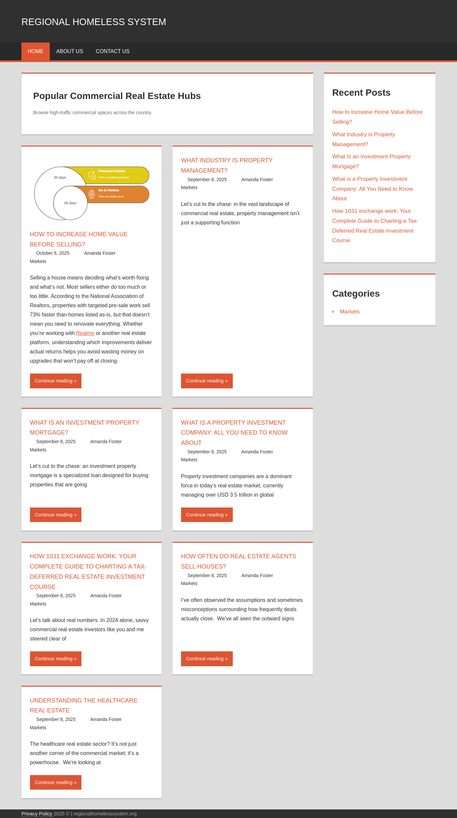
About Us (69, 51)
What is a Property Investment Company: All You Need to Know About (240, 432)
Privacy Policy (37, 813)
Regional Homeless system (112, 21)
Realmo (85, 333)
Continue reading (54, 380)
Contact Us (113, 51)
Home (36, 51)
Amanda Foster (100, 253)
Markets (38, 261)
